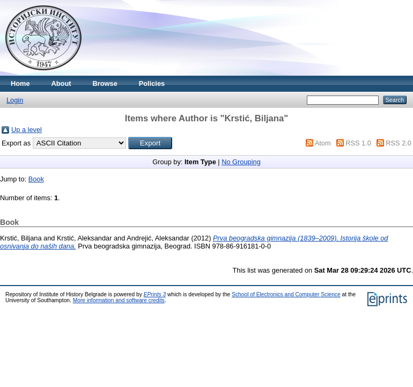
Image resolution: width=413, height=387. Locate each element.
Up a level (26, 130)
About (61, 83)
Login (14, 100)
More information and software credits (119, 300)
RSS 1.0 (358, 143)
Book (36, 179)
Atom (323, 143)
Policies (152, 83)
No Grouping (241, 162)
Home (20, 83)
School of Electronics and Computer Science (286, 294)
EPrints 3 (155, 294)
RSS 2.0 (398, 143)
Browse (105, 83)
